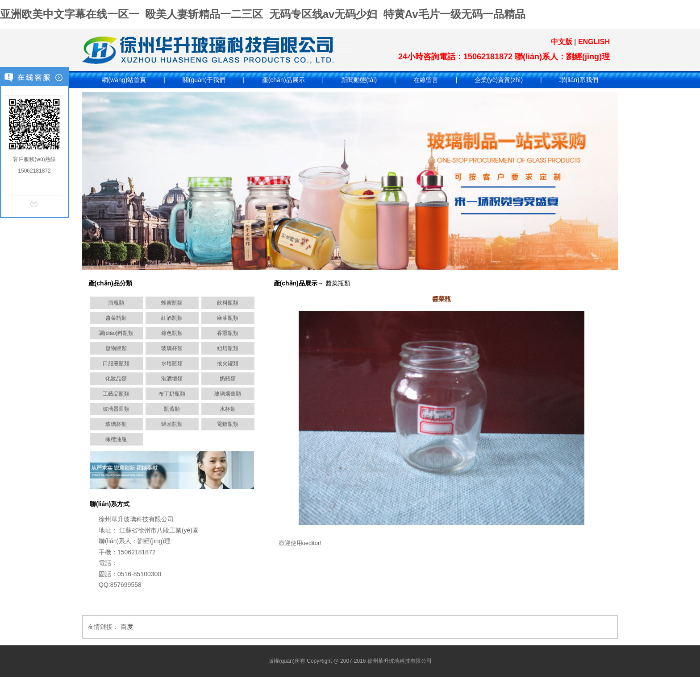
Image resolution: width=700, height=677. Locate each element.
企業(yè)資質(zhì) (499, 79)
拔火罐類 (227, 363)
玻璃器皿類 (116, 409)
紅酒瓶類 (172, 318)
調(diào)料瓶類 (116, 333)
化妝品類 (116, 379)
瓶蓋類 (172, 409)
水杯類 (228, 409)
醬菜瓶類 (116, 318)
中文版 (561, 41)
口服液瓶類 (116, 363)
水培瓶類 (172, 363)
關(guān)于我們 (204, 79)
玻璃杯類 (172, 348)
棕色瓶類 (172, 333)
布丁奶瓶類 (171, 394)
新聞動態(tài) (359, 79)
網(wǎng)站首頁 (124, 79)
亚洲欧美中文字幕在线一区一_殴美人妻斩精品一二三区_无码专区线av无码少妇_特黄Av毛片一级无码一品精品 (262, 14)
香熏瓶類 (227, 333)
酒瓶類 (116, 303)
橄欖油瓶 (116, 439)
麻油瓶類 (227, 318)
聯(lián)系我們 (578, 79)
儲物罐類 (116, 348)
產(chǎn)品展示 (283, 79)
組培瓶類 (227, 348)
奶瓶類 (228, 379)
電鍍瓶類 (227, 424)
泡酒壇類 (172, 379)
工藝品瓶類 (116, 394)
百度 (127, 626)
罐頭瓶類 (172, 424)
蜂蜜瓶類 (172, 303)
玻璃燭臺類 (227, 394)
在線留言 (425, 79)
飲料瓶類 (227, 303)
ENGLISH (594, 41)
